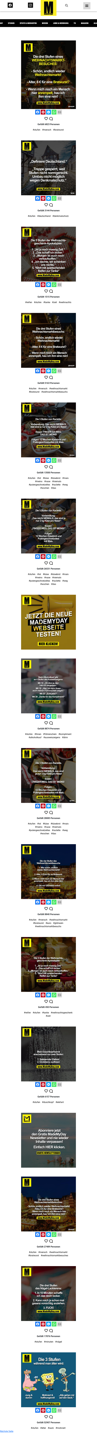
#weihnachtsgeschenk (61, 1012)
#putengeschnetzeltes (39, 484)
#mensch (46, 129)
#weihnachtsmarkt (58, 388)
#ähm (65, 737)
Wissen (45, 23)
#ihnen (38, 734)
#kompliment (65, 734)
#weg (65, 484)
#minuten (48, 1341)
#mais (65, 478)
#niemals (56, 481)
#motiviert (60, 1428)
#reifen (28, 302)
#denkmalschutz (60, 216)
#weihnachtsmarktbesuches (54, 1255)
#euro (48, 923)
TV (75, 23)
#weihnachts (65, 302)
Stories (11, 23)
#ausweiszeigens (51, 737)
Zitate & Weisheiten (28, 23)
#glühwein (58, 923)
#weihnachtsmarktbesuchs (54, 392)
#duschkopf (48, 1102)
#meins (38, 481)
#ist (39, 478)
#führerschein (50, 734)
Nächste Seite (6, 1431)
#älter (43, 1428)
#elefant (60, 1102)
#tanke (46, 302)
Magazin (85, 23)
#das (53, 488)
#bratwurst (58, 129)
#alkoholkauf (35, 737)
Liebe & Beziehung (61, 23)
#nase (47, 481)
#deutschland (44, 216)
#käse (46, 478)
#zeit (54, 302)
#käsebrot (55, 478)
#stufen (36, 129)
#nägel (58, 1341)
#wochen (44, 488)
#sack (51, 1428)
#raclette (56, 484)
